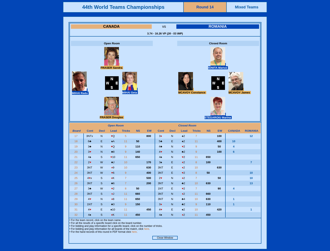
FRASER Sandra (112, 66)
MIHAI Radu (80, 91)
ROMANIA (218, 26)
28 (77, 193)
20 (77, 151)
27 (77, 188)
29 (77, 199)
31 (77, 209)
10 (126, 162)
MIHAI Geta (130, 91)
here (146, 228)
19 (77, 146)
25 (77, 178)
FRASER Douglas (112, 116)
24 (77, 172)
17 (77, 136)
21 (77, 157)
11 (126, 141)
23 (77, 167)
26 (77, 183)
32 (77, 214)
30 (77, 204)
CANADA (111, 26)
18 (77, 141)
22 (77, 162)
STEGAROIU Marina (218, 116)
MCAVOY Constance (192, 91)
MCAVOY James (240, 91)
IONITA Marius (218, 66)
